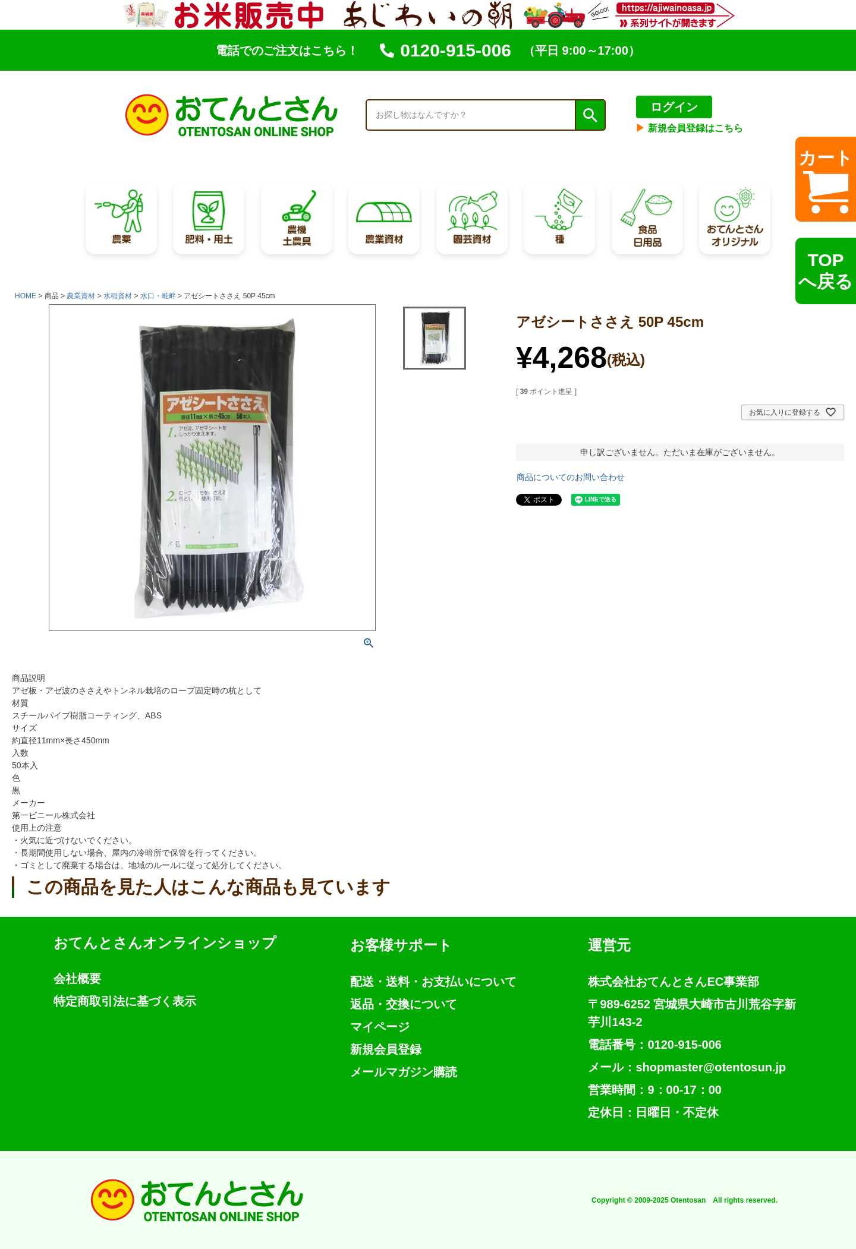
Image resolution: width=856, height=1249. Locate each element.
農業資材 (81, 296)
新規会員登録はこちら (688, 128)
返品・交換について (403, 1004)
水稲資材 (117, 296)
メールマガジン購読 (403, 1071)
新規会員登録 (385, 1049)
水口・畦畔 (158, 296)
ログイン (674, 106)
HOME (25, 296)
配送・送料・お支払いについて (433, 981)
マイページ (380, 1026)
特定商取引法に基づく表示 (125, 1001)
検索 (590, 115)
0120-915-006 (445, 50)
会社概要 (77, 978)
